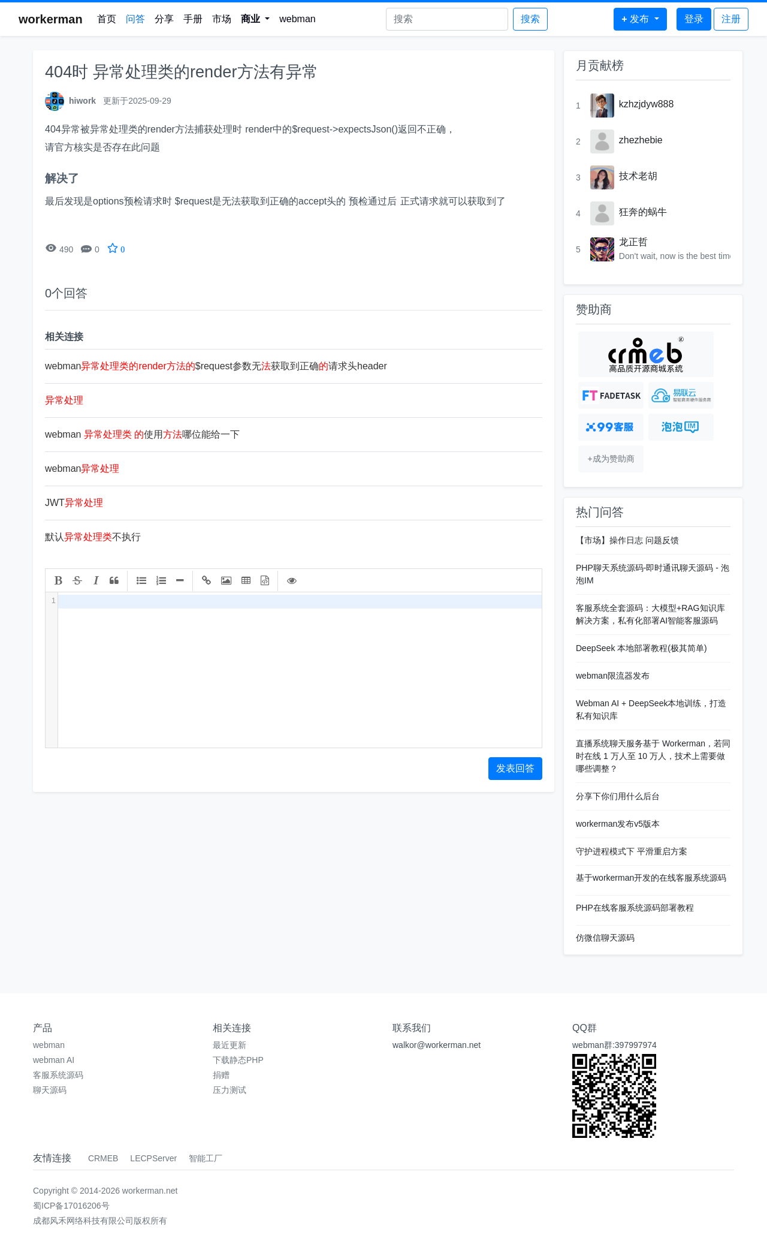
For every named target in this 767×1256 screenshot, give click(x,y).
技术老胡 (638, 176)
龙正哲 (633, 242)
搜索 (530, 19)
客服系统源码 (58, 1075)
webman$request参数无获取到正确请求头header (216, 366)
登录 (693, 19)
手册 (193, 19)
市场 (221, 19)
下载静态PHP (238, 1060)
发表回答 (515, 768)
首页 (106, 19)
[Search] (447, 19)
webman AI (53, 1060)
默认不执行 (93, 537)
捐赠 (221, 1075)
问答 (135, 19)
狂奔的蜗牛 (643, 212)
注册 (731, 19)
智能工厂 (205, 1158)
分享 (164, 19)
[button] (255, 19)
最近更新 (229, 1045)
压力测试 (229, 1090)
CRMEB (103, 1158)
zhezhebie (641, 140)
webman (297, 19)
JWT (74, 503)
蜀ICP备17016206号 (71, 1205)
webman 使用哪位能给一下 (142, 434)
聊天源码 (50, 1090)
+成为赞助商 (610, 458)
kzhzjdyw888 (646, 104)
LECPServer (153, 1158)
